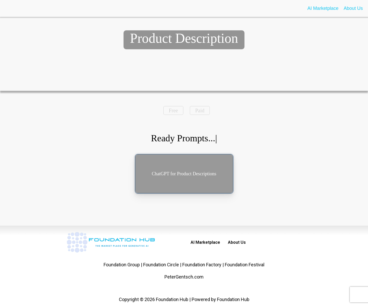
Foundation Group (122, 264)
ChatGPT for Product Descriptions (184, 173)
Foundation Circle (161, 264)
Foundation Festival (244, 264)
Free (173, 110)
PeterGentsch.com (184, 277)
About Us (353, 8)
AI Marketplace (322, 8)
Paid (200, 110)
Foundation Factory (201, 264)
